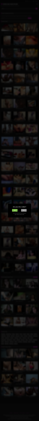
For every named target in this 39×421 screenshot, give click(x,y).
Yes (15, 210)
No (23, 210)
